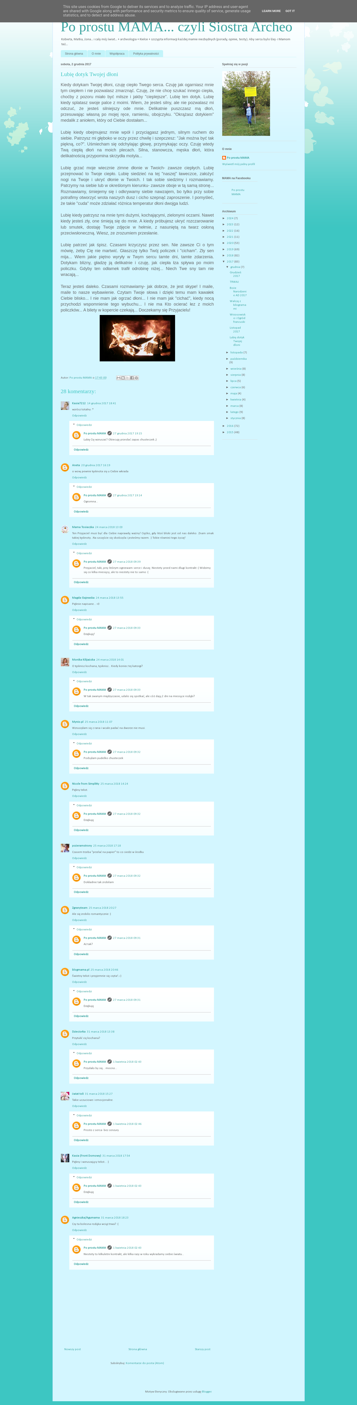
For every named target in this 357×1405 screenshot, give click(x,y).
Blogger (206, 1391)
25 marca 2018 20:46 (104, 969)
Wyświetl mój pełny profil (238, 164)
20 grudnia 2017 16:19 (95, 465)
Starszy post (202, 1349)
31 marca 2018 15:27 (99, 1093)
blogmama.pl (80, 969)
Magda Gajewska (83, 597)
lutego (234, 412)
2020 (230, 243)
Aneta (76, 465)
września (236, 368)
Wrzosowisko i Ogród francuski (238, 318)
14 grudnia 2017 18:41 (101, 403)
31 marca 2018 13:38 (101, 1031)
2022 (230, 230)
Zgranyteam (79, 907)
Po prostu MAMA (95, 433)
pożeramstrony (82, 845)
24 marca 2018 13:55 (109, 597)
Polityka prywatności (146, 53)
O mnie (96, 53)
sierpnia (236, 374)
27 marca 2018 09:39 (127, 561)
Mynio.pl (77, 721)
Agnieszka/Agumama (86, 1217)
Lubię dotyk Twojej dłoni (237, 341)
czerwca (236, 387)
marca (234, 406)
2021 (230, 236)
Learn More (271, 11)
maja (234, 393)
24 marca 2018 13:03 (109, 527)
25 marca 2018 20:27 (102, 907)
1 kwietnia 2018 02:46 (127, 1124)
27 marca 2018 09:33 (127, 628)
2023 (230, 224)
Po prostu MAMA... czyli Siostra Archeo (176, 26)
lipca (233, 381)
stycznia (236, 418)
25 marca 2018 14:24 (114, 783)
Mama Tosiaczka (83, 527)
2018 (230, 255)
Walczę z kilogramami (238, 305)
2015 (230, 432)
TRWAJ (234, 281)
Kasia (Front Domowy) (86, 1155)
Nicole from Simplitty (85, 783)
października (238, 358)
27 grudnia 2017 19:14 (127, 495)
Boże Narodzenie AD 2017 (238, 292)
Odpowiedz (79, 415)
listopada (236, 352)
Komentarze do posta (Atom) (145, 1363)
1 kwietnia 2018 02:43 (127, 1061)
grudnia (235, 267)
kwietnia (236, 399)
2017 (230, 261)
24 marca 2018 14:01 (110, 659)
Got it (290, 11)
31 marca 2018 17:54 (116, 1155)
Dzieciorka (79, 1031)
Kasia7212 (79, 403)
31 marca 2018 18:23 (115, 1217)
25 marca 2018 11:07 (98, 721)
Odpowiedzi (84, 424)
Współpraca (117, 53)
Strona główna (74, 53)
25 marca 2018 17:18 (107, 845)
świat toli (78, 1093)
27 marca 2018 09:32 (127, 752)
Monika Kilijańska (83, 659)
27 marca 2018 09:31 (127, 938)
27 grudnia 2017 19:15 (127, 433)
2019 (230, 249)
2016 (230, 426)
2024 (230, 218)
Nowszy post (72, 1349)
